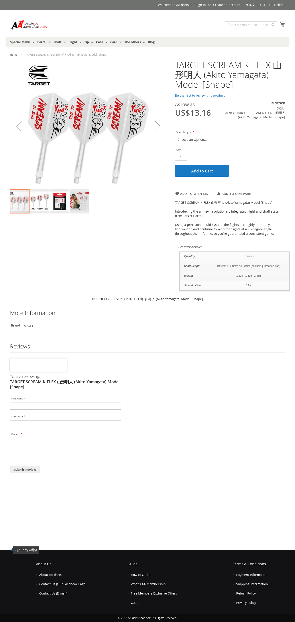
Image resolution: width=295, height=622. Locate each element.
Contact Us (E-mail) (53, 593)
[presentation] (38, 365)
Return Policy (246, 593)
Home (14, 54)
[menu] (147, 42)
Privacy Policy (246, 602)
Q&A (134, 602)
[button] (273, 5)
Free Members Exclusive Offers (154, 593)
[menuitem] (21, 42)
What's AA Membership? (149, 584)
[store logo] (29, 25)
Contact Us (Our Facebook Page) (62, 584)
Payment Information (251, 575)
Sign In (201, 5)
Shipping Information (252, 584)
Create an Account (226, 5)
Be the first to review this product (200, 95)
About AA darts (50, 575)
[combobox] (251, 24)
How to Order (141, 575)
